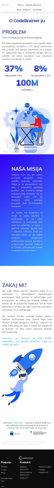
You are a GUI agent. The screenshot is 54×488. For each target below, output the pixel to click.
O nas (3, 470)
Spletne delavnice (33, 5)
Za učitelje (37, 10)
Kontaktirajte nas (6, 479)
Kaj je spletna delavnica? (26, 473)
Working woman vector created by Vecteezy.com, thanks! (22, 444)
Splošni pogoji (44, 467)
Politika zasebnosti (43, 471)
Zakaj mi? (27, 10)
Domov (21, 5)
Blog (19, 10)
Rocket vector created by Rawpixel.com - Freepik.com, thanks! (23, 442)
